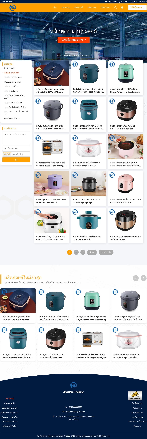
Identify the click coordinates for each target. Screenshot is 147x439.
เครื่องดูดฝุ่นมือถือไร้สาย (13, 103)
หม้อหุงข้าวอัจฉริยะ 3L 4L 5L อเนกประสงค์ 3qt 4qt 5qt (122, 127)
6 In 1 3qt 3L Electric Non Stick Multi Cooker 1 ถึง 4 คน (51, 201)
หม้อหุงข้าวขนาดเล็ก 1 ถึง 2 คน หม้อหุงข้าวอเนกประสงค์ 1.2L (125, 201)
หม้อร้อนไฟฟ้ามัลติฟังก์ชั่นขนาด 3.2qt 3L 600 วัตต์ (87, 238)
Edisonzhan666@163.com (117, 2)
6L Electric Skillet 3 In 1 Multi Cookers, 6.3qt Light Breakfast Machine (51, 164)
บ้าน (55, 7)
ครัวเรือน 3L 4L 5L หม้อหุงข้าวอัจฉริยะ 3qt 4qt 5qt (86, 201)
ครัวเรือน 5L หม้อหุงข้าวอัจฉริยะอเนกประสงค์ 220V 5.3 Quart (50, 90)
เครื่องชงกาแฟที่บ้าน (11, 86)
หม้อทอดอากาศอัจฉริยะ (12, 82)
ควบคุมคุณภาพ (137, 412)
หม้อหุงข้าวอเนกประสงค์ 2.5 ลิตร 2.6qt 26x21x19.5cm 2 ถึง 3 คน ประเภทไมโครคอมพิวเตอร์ (87, 127)
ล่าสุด (92, 252)
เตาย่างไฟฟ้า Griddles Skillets (15, 107)
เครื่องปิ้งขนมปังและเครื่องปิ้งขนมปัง (14, 96)
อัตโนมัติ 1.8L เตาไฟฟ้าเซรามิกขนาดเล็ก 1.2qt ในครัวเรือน (86, 164)
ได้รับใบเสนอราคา (138, 7)
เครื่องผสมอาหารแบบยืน (13, 77)
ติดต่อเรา (137, 426)
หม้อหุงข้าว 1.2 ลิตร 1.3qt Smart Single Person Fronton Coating (125, 90)
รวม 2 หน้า (106, 252)
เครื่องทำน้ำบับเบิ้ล (11, 91)
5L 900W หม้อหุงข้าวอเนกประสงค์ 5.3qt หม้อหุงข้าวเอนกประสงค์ (51, 238)
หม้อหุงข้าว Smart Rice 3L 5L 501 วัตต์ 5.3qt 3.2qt (125, 238)
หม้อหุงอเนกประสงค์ (11, 73)
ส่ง (16, 160)
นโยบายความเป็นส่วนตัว (137, 421)
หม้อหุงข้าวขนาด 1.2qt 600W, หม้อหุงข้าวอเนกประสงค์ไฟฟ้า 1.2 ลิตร (124, 164)
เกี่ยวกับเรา (105, 7)
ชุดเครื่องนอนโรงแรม (12, 119)
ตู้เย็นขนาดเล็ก (9, 68)
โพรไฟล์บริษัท (137, 403)
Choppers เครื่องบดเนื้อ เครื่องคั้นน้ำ (16, 113)
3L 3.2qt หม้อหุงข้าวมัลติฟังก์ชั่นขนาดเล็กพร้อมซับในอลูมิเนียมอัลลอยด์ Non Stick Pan (88, 90)
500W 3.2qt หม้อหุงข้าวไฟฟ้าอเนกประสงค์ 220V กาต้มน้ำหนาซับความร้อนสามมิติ (51, 127)
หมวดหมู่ (66, 7)
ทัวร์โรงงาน (137, 408)
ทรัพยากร (92, 7)
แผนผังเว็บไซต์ (137, 417)
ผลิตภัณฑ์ (78, 7)
